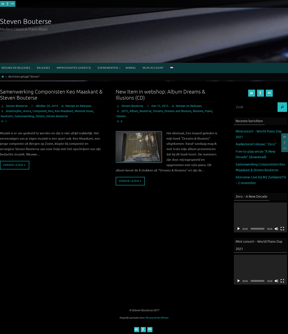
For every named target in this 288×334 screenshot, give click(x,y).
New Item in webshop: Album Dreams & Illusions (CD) (160, 95)
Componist (40, 111)
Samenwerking (24, 116)
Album (133, 111)
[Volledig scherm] (282, 229)
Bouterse (146, 111)
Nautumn (7, 116)
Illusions (198, 111)
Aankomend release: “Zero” (256, 144)
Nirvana (149, 317)
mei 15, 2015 (159, 106)
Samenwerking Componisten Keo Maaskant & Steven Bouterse (51, 95)
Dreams (158, 111)
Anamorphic (14, 111)
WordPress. (162, 317)
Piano (208, 111)
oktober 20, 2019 (47, 106)
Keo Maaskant (64, 111)
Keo (50, 111)
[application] (260, 217)
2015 (124, 111)
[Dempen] (276, 229)
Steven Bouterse (26, 21)
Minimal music (84, 111)
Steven (40, 116)
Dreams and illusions (178, 111)
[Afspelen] (238, 229)
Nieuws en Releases (78, 106)
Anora (27, 111)
